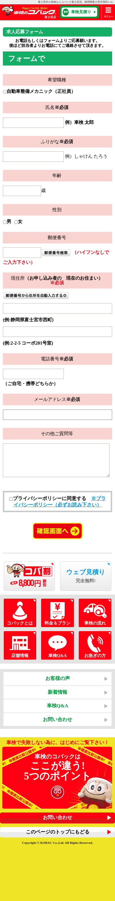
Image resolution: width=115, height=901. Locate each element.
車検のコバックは (57, 777)
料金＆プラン (57, 612)
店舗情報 (20, 645)
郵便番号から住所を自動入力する (36, 295)
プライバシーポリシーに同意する (47, 498)
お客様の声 (57, 678)
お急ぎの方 (95, 645)
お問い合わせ (57, 719)
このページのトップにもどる (57, 832)
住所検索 (56, 252)
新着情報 (57, 692)
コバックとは (20, 612)
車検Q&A (57, 645)
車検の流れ (95, 612)
